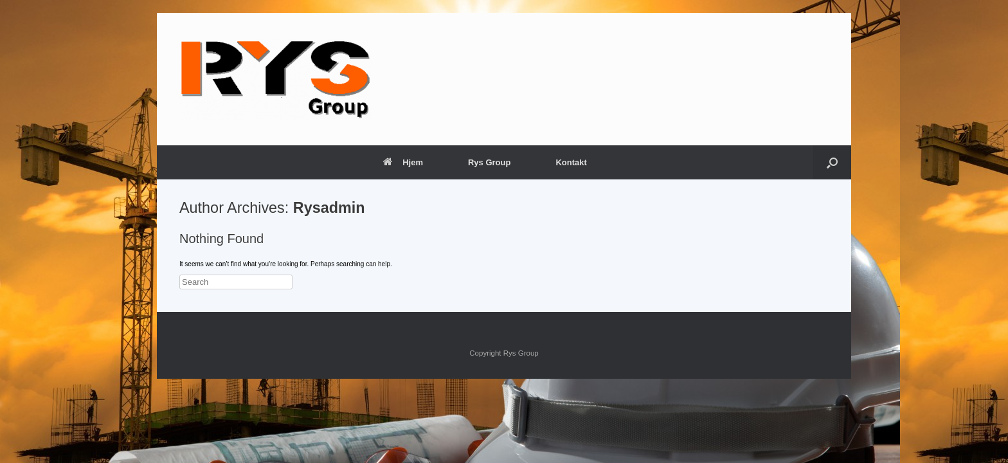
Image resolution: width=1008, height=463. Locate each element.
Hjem (403, 162)
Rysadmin (329, 207)
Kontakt (570, 162)
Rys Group (489, 162)
